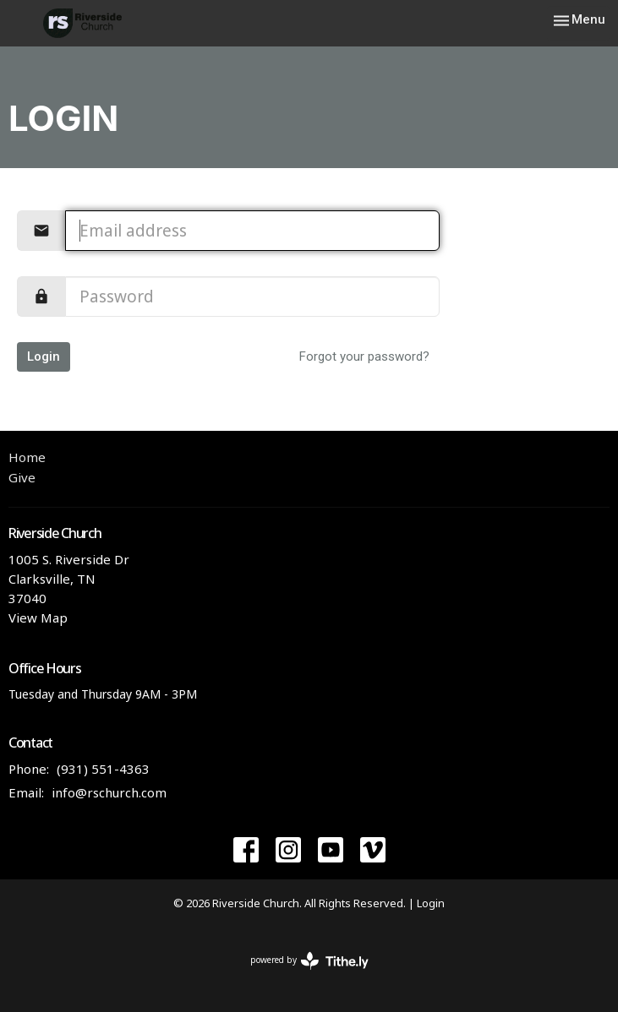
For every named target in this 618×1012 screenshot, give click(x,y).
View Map (38, 617)
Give (22, 477)
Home (27, 457)
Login (43, 356)
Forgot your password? (364, 356)
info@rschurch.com (109, 792)
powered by (309, 961)
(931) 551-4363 (103, 768)
